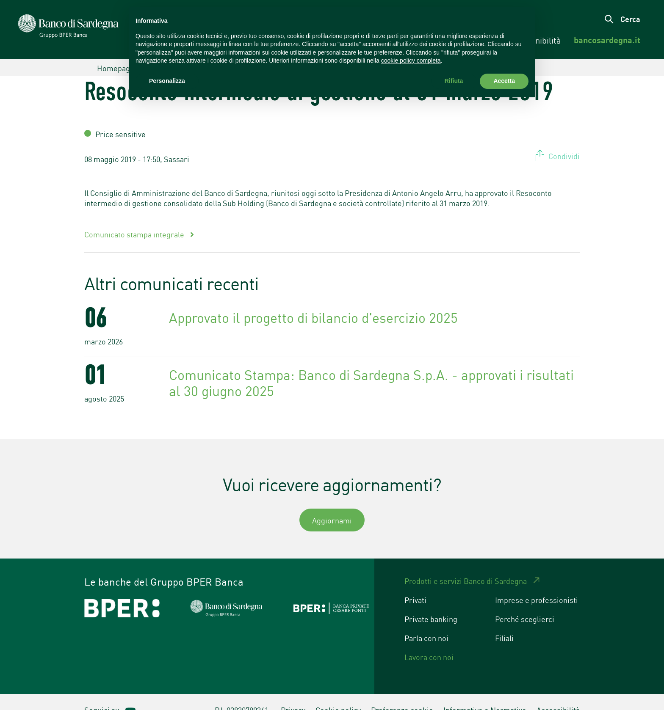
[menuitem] (607, 40)
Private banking (430, 603)
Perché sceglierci (524, 603)
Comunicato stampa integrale (135, 218)
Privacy (293, 694)
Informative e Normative (484, 694)
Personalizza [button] (167, 80)
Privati (415, 584)
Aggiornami (332, 504)
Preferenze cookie (402, 694)
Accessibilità (558, 694)
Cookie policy (338, 694)
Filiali (504, 622)
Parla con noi (426, 622)
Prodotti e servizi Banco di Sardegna (465, 565)
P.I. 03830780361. (243, 694)
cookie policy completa (411, 60)
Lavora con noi (429, 641)
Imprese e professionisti (536, 584)
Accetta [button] (504, 80)
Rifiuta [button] (454, 80)
